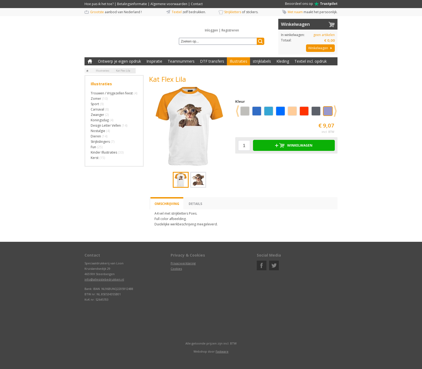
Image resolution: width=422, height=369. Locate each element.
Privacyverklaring (183, 263)
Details (195, 203)
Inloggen (211, 30)
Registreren (230, 30)
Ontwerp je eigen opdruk (119, 61)
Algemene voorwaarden (168, 4)
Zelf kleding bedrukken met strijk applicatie (90, 61)
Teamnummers (181, 61)
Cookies (176, 269)
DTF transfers (212, 61)
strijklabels (262, 61)
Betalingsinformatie (132, 4)
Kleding (282, 61)
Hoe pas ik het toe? (99, 4)
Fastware (222, 351)
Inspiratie (154, 61)
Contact (197, 4)
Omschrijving (166, 203)
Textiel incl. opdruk (310, 61)
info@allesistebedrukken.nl (104, 279)
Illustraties (238, 61)
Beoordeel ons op (311, 3)
